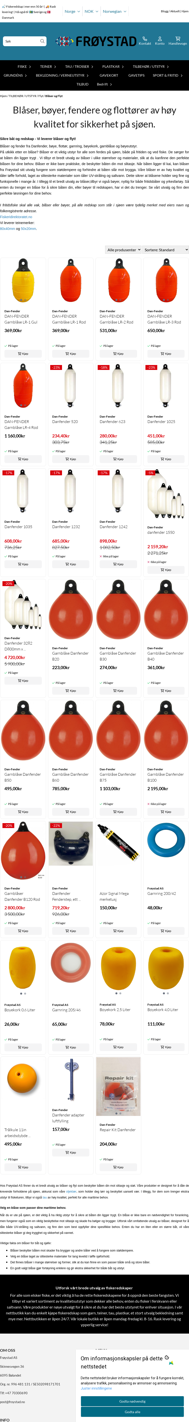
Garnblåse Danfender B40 (165, 656)
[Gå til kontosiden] (145, 41)
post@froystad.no (12, 1402)
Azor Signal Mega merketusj (114, 896)
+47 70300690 (16, 1393)
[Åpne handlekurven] (178, 41)
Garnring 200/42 (161, 893)
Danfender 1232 (66, 526)
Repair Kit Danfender (118, 1129)
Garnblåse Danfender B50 (22, 777)
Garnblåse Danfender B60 (70, 777)
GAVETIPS (136, 75)
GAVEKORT (109, 75)
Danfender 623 (112, 421)
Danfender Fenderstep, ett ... (66, 896)
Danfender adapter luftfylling (68, 1117)
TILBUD (83, 84)
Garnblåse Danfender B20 (70, 656)
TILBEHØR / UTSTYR (23, 96)
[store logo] (96, 41)
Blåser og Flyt (54, 96)
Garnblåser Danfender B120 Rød (22, 896)
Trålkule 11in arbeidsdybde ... (17, 1132)
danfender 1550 (160, 532)
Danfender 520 (65, 421)
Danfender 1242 (113, 526)
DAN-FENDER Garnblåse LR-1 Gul (20, 319)
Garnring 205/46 (66, 1009)
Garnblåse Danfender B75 (118, 777)
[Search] (42, 41)
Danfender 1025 (161, 421)
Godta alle (132, 1412)
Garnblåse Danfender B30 (118, 656)
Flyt (41, 96)
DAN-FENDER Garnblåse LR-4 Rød (21, 424)
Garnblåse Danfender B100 (165, 777)
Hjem (3, 96)
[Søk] (25, 41)
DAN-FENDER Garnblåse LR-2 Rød (116, 319)
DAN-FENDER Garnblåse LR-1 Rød (69, 319)
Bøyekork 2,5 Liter (115, 1009)
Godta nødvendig (132, 1401)
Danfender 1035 (18, 526)
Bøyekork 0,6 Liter (19, 1009)
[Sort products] (165, 250)
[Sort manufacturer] (123, 250)
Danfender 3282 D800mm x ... (18, 646)
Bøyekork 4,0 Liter (162, 1009)
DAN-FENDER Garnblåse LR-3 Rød (164, 319)
